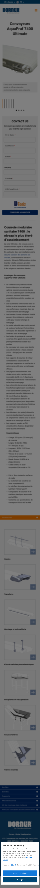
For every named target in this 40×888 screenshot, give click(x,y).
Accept (20, 880)
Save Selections (20, 873)
